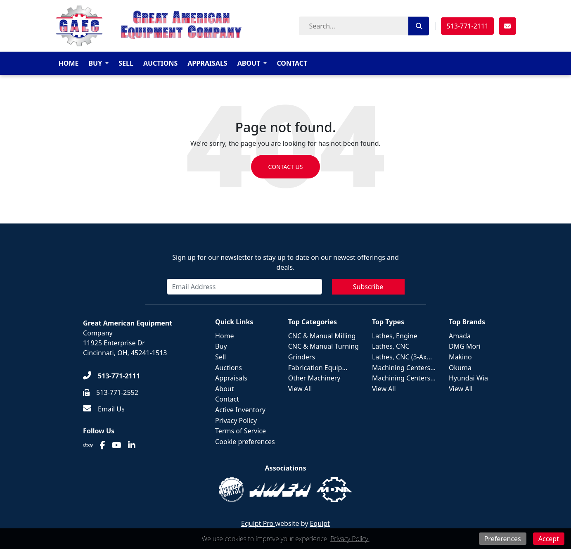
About (249, 63)
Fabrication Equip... (318, 367)
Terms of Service (240, 430)
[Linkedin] (131, 445)
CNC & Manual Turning (323, 346)
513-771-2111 (467, 26)
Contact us (285, 167)
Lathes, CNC (391, 346)
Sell (125, 63)
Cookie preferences (245, 441)
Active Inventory (240, 409)
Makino (460, 356)
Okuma (460, 367)
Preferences (502, 538)
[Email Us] (104, 409)
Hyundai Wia (468, 378)
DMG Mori (465, 346)
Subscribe (368, 286)
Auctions (160, 63)
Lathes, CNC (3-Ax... (402, 356)
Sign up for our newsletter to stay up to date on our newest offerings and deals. (285, 262)
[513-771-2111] (111, 375)
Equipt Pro (258, 523)
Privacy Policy (236, 420)
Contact (292, 63)
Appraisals (207, 63)
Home (69, 63)
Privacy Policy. (349, 538)
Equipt (320, 523)
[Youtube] (116, 445)
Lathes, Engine (394, 335)
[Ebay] (88, 445)
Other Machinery (314, 378)
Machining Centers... (404, 367)
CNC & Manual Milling (322, 335)
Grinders (301, 356)
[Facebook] (102, 445)
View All (300, 388)
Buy (95, 63)
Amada (460, 335)
